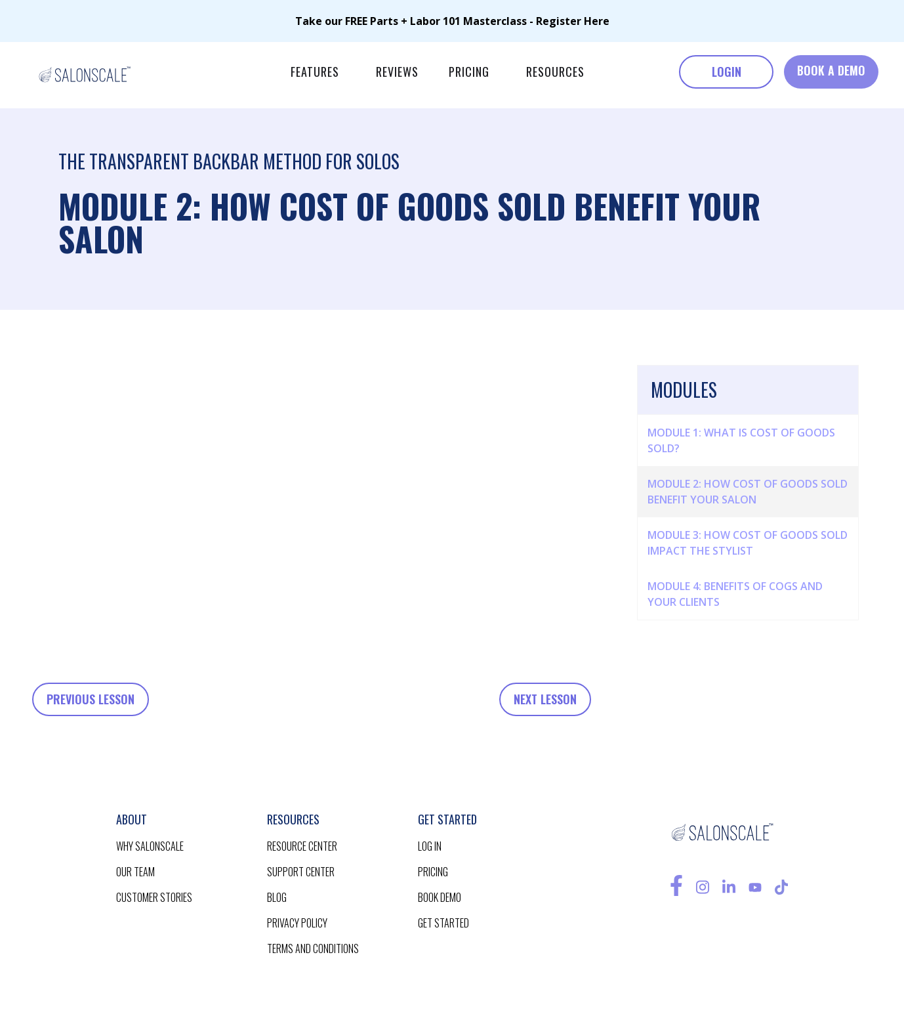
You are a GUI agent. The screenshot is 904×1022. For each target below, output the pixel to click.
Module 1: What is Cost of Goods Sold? (741, 440)
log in (430, 846)
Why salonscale (150, 846)
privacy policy (297, 923)
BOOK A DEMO (831, 70)
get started (443, 923)
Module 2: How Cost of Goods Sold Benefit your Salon (747, 492)
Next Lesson (545, 699)
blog (277, 897)
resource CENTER (302, 846)
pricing (469, 71)
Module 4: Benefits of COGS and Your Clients (735, 594)
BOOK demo (439, 897)
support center (301, 872)
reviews (397, 71)
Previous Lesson (90, 699)
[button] (315, 72)
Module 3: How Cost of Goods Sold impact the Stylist (747, 543)
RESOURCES (555, 71)
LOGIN (726, 71)
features (315, 71)
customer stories (154, 897)
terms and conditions (313, 948)
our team (135, 872)
